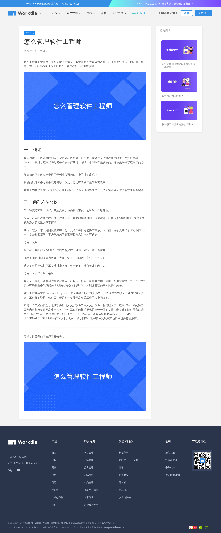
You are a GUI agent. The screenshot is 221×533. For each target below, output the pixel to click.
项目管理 (89, 452)
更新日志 (123, 490)
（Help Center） (136, 460)
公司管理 (89, 467)
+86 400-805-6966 (17, 457)
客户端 (55, 490)
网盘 (54, 467)
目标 (54, 460)
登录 (186, 13)
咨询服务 (123, 475)
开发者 (122, 482)
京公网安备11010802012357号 (42, 527)
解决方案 (72, 13)
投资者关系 (171, 460)
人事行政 (89, 497)
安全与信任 (125, 497)
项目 (54, 452)
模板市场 (123, 452)
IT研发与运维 (91, 490)
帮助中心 (123, 460)
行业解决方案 (91, 505)
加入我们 (170, 452)
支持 (89, 13)
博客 (121, 467)
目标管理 (89, 460)
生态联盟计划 (172, 475)
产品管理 (89, 482)
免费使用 (203, 13)
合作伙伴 (170, 467)
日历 (54, 482)
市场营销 (89, 475)
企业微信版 (119, 13)
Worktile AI (139, 13)
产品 (55, 13)
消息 (54, 475)
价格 (104, 13)
